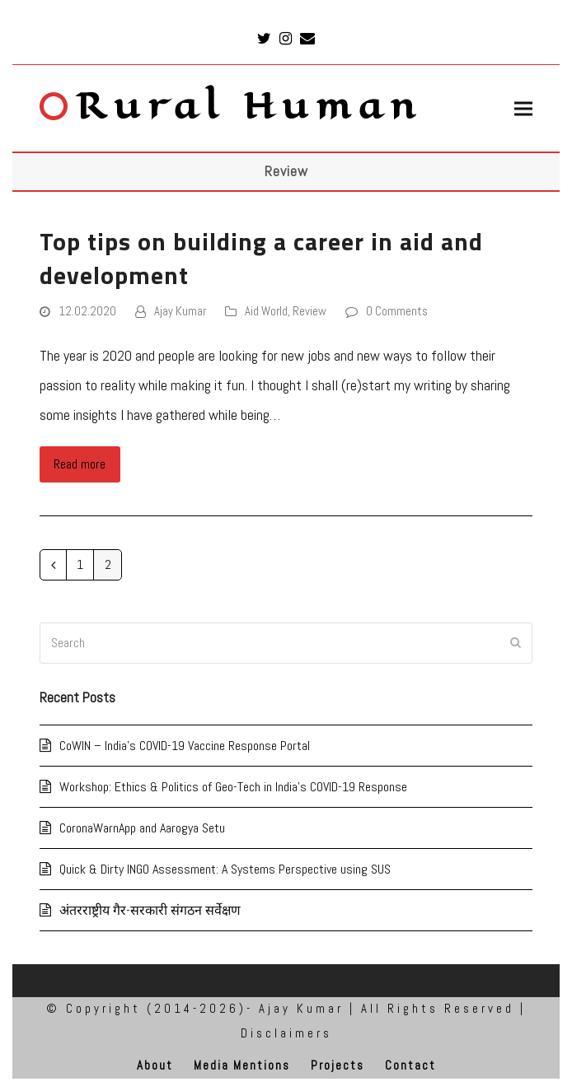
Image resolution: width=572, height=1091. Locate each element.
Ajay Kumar (180, 311)
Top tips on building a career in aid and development (261, 258)
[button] (523, 108)
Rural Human (231, 106)
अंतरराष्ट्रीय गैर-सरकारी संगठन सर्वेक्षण (150, 910)
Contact (410, 1065)
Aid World (266, 311)
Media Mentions (242, 1065)
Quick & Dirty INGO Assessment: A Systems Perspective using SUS (225, 869)
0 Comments (397, 311)
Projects (337, 1065)
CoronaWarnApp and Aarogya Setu (142, 828)
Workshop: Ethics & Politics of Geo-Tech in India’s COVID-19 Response (233, 786)
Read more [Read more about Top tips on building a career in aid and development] (79, 464)
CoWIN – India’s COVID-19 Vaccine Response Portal (184, 745)
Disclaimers (286, 1033)
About (155, 1065)
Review (309, 311)
